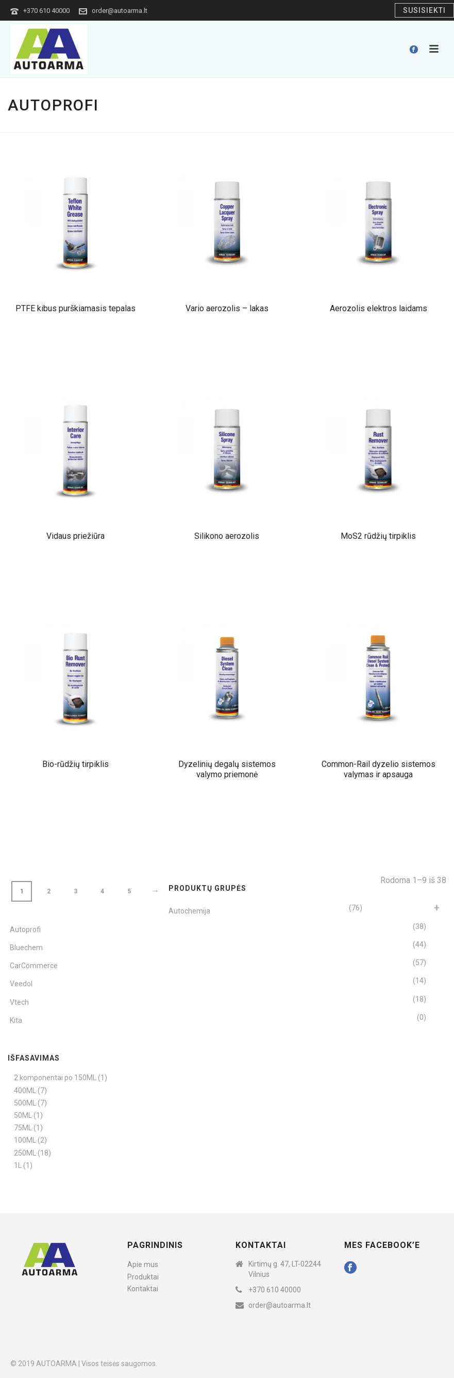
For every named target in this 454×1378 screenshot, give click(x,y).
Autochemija (189, 911)
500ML (25, 1103)
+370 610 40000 (46, 10)
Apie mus (142, 1264)
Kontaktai (142, 1289)
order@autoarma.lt (119, 10)
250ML (25, 1153)
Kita (16, 1020)
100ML (25, 1140)
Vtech (19, 1002)
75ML (23, 1128)
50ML (23, 1115)
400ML (25, 1090)
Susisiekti (424, 10)
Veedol (21, 984)
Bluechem (26, 947)
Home (387, 122)
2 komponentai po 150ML (55, 1077)
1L (18, 1165)
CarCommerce (34, 966)
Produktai (143, 1277)
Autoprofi (25, 929)
